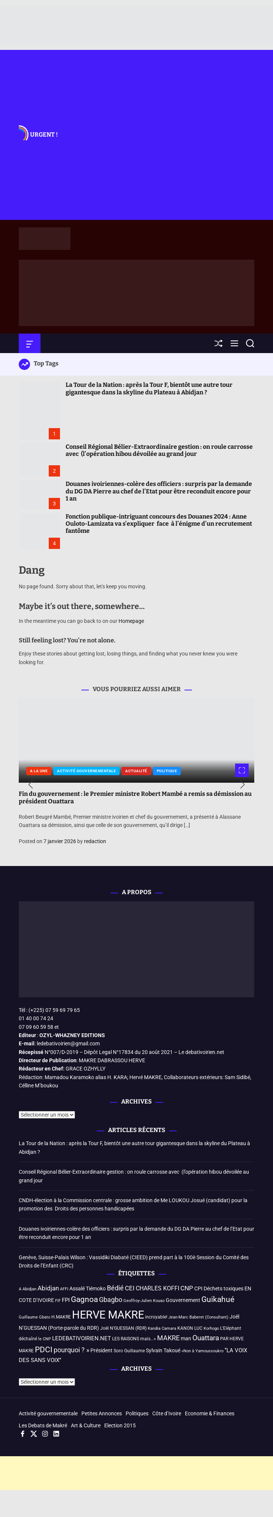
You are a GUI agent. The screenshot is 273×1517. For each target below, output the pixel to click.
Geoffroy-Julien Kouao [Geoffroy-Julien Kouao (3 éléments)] (144, 1300)
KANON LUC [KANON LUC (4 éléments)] (189, 1328)
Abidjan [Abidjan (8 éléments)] (48, 1288)
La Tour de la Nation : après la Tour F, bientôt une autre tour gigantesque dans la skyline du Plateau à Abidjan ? (149, 388)
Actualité (136, 771)
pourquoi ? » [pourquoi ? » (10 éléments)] (71, 1350)
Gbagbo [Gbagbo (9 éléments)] (110, 1300)
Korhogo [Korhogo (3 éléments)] (211, 1328)
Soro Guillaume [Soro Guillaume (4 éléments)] (129, 1350)
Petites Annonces (101, 1413)
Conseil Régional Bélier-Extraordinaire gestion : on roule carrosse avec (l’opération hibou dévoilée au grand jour (159, 450)
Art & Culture (85, 1425)
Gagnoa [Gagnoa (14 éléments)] (84, 1299)
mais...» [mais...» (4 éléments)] (148, 1338)
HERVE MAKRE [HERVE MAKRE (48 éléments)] (108, 1314)
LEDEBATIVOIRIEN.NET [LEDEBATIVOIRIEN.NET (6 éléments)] (81, 1338)
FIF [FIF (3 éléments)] (58, 1300)
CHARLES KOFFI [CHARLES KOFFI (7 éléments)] (157, 1288)
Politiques (137, 1413)
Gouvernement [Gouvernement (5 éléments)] (183, 1300)
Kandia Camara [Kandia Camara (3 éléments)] (162, 1328)
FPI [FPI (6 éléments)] (66, 1300)
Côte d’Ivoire (166, 1413)
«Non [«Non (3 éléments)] (186, 1351)
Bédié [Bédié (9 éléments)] (115, 1288)
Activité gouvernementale (86, 771)
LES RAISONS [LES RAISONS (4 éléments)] (125, 1338)
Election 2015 (120, 1425)
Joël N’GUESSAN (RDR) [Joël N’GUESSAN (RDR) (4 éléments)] (123, 1328)
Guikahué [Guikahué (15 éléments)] (217, 1299)
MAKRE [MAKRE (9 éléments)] (168, 1338)
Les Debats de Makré (43, 1425)
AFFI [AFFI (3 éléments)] (64, 1289)
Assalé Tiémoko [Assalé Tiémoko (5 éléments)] (87, 1288)
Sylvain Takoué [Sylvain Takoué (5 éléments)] (163, 1350)
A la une (39, 771)
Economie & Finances (209, 1413)
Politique (167, 771)
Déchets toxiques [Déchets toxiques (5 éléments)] (223, 1288)
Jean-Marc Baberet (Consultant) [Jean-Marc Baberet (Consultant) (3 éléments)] (198, 1317)
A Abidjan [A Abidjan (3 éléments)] (27, 1289)
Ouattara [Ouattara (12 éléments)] (205, 1338)
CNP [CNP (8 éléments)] (186, 1288)
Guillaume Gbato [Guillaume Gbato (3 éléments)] (34, 1317)
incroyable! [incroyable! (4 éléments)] (156, 1317)
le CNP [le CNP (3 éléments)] (44, 1339)
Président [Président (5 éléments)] (101, 1350)
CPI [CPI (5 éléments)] (198, 1288)
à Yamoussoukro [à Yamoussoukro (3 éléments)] (208, 1351)
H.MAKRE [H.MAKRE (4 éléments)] (61, 1317)
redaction (95, 841)
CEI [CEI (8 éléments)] (130, 1288)
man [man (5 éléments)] (186, 1338)
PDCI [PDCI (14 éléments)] (43, 1349)
